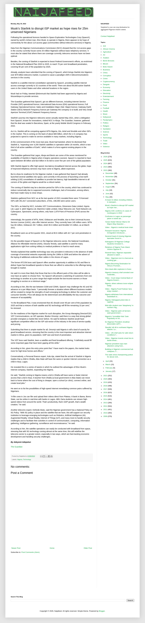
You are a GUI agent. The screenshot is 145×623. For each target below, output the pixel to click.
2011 (105, 409)
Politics (105, 123)
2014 (105, 399)
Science (106, 132)
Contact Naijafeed (108, 36)
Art (104, 55)
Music (105, 114)
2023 (105, 167)
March (108, 364)
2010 (105, 413)
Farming (106, 99)
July (107, 190)
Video (105, 144)
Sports (105, 135)
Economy (106, 87)
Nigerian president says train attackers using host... (116, 345)
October (109, 180)
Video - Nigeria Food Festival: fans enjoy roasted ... (118, 290)
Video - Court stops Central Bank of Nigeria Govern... (118, 279)
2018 (105, 386)
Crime (105, 79)
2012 (105, 406)
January (109, 371)
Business (106, 70)
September (110, 183)
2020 (105, 379)
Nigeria (19, 459)
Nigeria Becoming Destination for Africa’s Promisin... (117, 265)
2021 (105, 376)
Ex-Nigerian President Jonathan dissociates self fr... (117, 323)
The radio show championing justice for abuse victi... (119, 356)
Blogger (102, 611)
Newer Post (15, 548)
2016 (105, 392)
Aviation (106, 58)
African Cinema (109, 49)
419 (104, 46)
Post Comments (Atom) (30, 552)
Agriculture (107, 52)
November (110, 177)
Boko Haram (108, 67)
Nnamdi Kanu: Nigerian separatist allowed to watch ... (118, 254)
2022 (105, 170)
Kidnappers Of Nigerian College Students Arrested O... (117, 243)
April (108, 361)
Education (107, 90)
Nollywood (107, 117)
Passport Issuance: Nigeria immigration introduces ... (115, 232)
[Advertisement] (51, 539)
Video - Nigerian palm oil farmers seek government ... (117, 312)
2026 (105, 157)
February (109, 368)
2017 (105, 389)
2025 (105, 160)
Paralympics (107, 120)
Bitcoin (105, 64)
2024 (105, 163)
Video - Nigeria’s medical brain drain (119, 227)
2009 (105, 416)
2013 (105, 403)
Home (52, 548)
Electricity (106, 93)
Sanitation (107, 129)
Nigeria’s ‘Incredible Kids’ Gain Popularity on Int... (117, 317)
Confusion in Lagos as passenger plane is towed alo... (118, 217)
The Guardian (16, 447)
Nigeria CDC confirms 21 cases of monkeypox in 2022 (118, 212)
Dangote (106, 84)
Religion (106, 126)
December (110, 173)
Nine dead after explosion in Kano (118, 269)
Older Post (88, 548)
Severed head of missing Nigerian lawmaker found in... (118, 237)
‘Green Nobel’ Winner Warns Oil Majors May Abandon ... (117, 223)
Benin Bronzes (108, 61)
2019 (105, 382)
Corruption (107, 76)
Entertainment (108, 96)
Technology (27, 459)
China (105, 73)
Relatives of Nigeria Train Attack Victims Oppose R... (117, 248)
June (108, 194)
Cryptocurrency (109, 81)
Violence (106, 147)
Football (106, 108)
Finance (106, 102)
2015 (105, 396)
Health (105, 111)
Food (105, 105)
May (107, 197)
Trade (105, 141)
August (108, 187)
